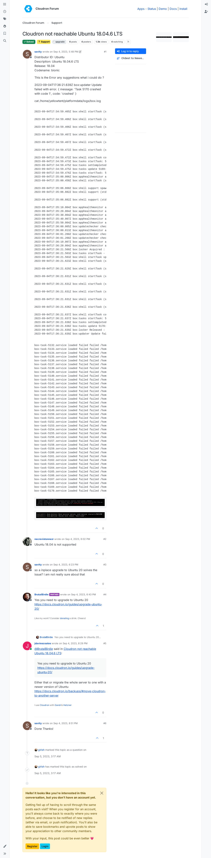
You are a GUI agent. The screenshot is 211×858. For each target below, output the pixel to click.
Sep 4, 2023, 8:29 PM (75, 643)
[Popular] (4, 26)
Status (152, 9)
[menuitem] (206, 4)
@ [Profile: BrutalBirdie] (43, 649)
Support (44, 41)
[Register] (206, 12)
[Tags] (4, 19)
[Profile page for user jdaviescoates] (27, 645)
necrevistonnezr (44, 539)
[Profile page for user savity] (27, 54)
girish (41, 749)
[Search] (4, 41)
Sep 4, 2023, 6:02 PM (77, 539)
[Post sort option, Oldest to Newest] (130, 58)
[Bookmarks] (4, 33)
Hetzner (67, 705)
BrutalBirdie (41, 594)
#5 (104, 643)
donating (64, 618)
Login (45, 846)
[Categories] (4, 4)
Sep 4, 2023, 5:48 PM (65, 51)
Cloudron (44, 705)
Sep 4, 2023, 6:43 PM (83, 594)
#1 (105, 51)
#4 (104, 594)
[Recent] (4, 12)
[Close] (101, 793)
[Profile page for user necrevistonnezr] (27, 541)
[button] (4, 846)
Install (183, 9)
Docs (173, 9)
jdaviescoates (42, 643)
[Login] (206, 4)
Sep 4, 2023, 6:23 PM (65, 564)
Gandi (58, 705)
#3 (104, 564)
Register (32, 846)
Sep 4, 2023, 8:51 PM (65, 723)
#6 (104, 723)
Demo (163, 9)
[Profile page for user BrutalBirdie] (27, 597)
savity (38, 51)
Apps (140, 9)
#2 (104, 539)
